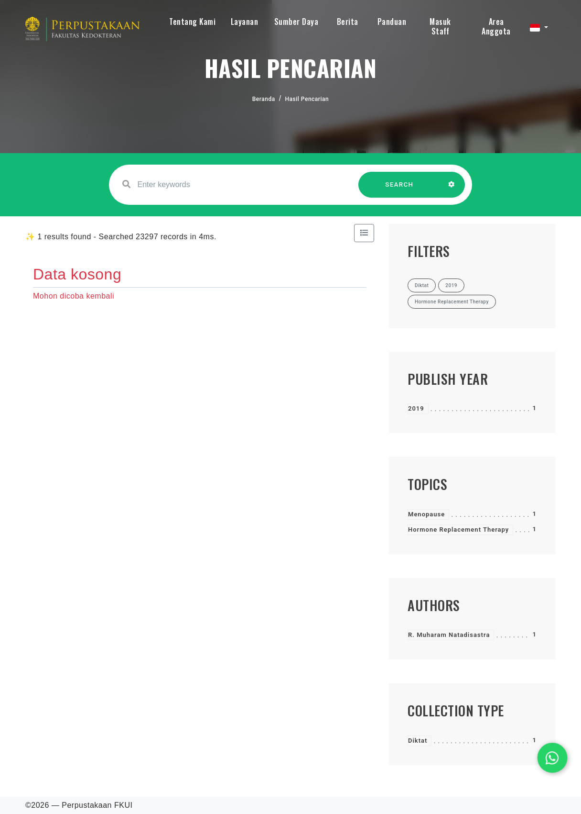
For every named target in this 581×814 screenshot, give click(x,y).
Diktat (417, 740)
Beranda (263, 99)
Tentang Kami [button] (192, 21)
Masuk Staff (440, 26)
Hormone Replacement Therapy (458, 529)
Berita (347, 21)
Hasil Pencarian (307, 99)
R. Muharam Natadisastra (449, 634)
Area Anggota (496, 26)
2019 (416, 408)
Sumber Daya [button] (296, 21)
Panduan (392, 21)
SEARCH (399, 189)
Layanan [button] (244, 21)
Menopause (426, 514)
